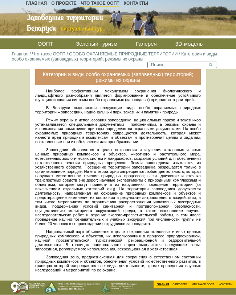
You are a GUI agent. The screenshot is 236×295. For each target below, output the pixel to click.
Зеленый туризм (96, 44)
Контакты (136, 3)
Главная (36, 3)
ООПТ (45, 44)
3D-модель (189, 44)
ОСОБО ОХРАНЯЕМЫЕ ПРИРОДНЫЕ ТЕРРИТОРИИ (123, 54)
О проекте (63, 3)
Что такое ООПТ (100, 3)
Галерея (146, 44)
